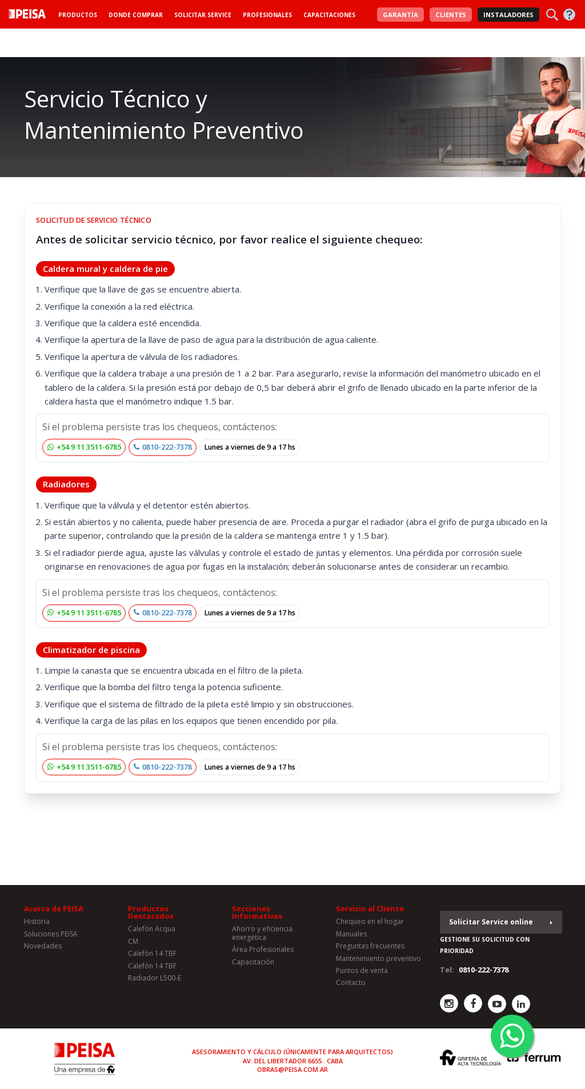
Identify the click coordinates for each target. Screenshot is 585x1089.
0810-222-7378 (163, 447)
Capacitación (253, 962)
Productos (77, 15)
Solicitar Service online (491, 922)
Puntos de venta (362, 970)
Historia (37, 921)
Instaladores (508, 14)
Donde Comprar (136, 15)
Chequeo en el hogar (370, 921)
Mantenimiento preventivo (378, 958)
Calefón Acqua (151, 929)
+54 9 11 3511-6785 (84, 447)
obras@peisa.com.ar (292, 1069)
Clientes (450, 14)
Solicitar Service (202, 15)
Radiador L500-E (154, 978)
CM (133, 941)
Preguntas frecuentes (370, 946)
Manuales (351, 934)
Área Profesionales (263, 949)
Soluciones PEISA (51, 934)
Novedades (43, 946)
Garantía (400, 14)
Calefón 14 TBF (152, 953)
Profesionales (267, 15)
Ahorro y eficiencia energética (262, 933)
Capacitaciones (329, 15)
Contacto (351, 982)
